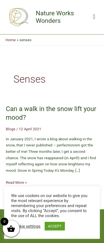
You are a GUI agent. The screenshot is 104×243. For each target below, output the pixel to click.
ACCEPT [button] (55, 226)
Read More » (16, 182)
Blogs (10, 129)
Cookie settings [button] (26, 226)
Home (11, 40)
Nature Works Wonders (55, 16)
